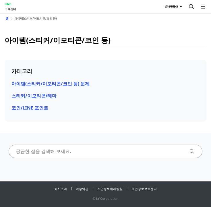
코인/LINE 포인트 (29, 108)
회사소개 (60, 189)
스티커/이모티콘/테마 (34, 96)
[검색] (191, 6)
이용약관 (82, 189)
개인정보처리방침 (110, 189)
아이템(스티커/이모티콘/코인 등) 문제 (50, 83)
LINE (8, 4)
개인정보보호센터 (144, 189)
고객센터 (10, 9)
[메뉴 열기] (203, 6)
